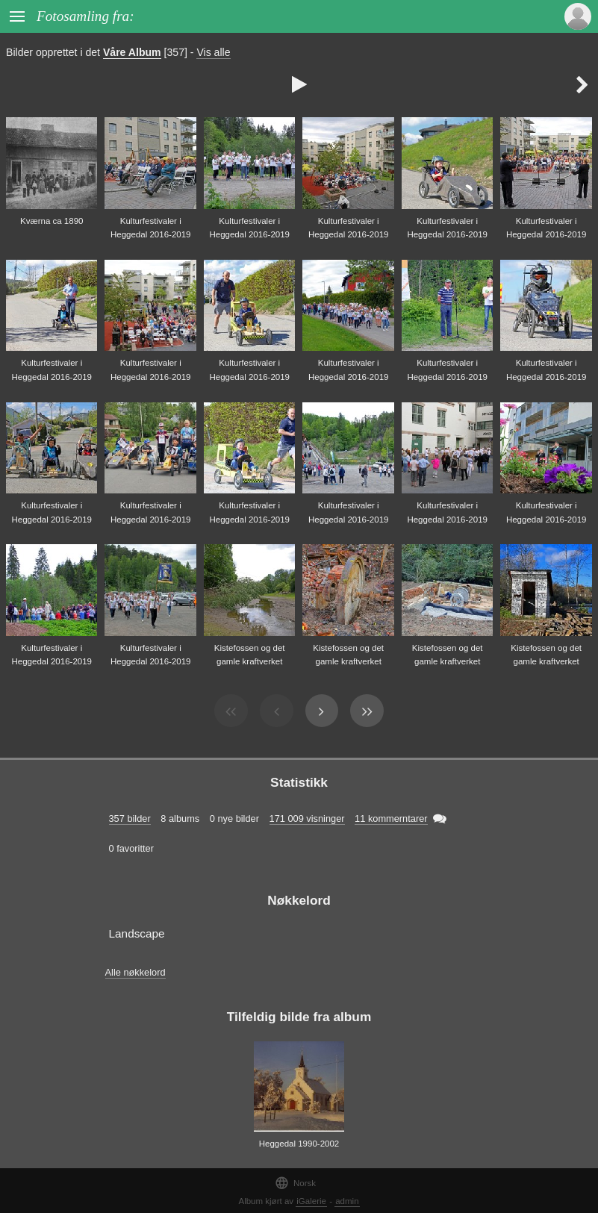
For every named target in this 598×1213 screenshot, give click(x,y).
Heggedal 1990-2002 (299, 1143)
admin (346, 1201)
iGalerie (311, 1201)
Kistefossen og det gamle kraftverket (249, 655)
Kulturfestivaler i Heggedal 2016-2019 (150, 228)
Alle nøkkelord (135, 972)
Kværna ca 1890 (52, 220)
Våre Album (132, 52)
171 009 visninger (307, 818)
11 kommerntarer (391, 818)
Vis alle (213, 52)
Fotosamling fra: (85, 16)
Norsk (295, 1183)
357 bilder (130, 818)
